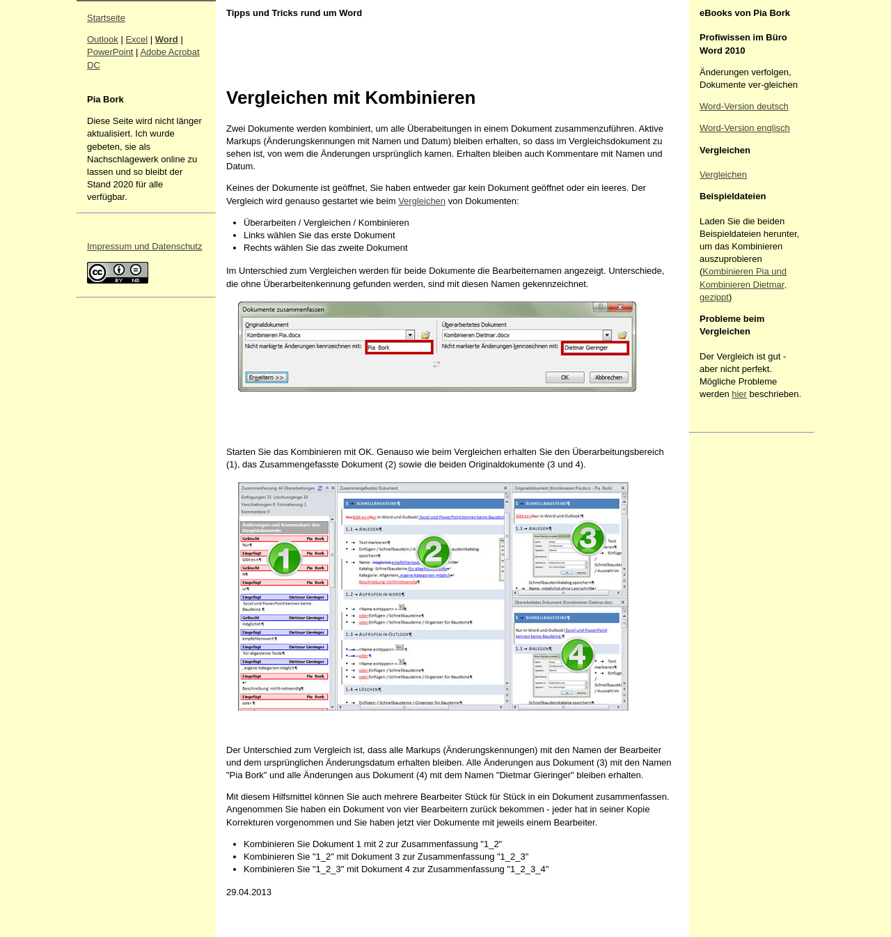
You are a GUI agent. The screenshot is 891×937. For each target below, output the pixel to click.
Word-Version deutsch (744, 106)
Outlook (102, 39)
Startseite (106, 18)
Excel (136, 39)
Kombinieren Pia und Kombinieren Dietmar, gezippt (743, 284)
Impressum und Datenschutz (144, 246)
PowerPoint (110, 52)
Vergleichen (422, 201)
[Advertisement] (741, 646)
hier (739, 394)
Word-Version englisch (745, 128)
